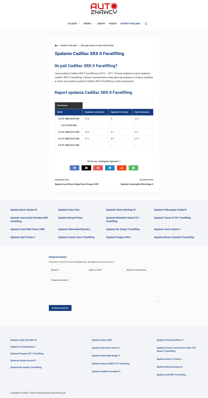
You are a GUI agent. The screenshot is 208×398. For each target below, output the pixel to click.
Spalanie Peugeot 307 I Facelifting (27, 353)
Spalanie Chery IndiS (102, 340)
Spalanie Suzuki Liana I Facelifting (76, 237)
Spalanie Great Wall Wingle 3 (106, 355)
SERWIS (89, 23)
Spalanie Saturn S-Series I (169, 359)
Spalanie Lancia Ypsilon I (167, 229)
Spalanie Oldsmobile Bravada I (74, 229)
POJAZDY (74, 23)
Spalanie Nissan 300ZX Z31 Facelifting (111, 363)
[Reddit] (121, 167)
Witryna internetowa (136, 270)
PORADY (113, 23)
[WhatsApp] (133, 167)
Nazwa (55, 270)
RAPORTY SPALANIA (130, 23)
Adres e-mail (96, 270)
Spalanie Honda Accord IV (23, 360)
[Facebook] (74, 167)
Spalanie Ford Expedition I (23, 346)
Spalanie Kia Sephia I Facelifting (26, 367)
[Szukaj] (146, 24)
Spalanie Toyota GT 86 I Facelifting (172, 217)
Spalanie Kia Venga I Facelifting (123, 229)
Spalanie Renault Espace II (169, 367)
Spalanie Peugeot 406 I (118, 237)
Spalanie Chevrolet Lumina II (106, 347)
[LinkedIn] (110, 167)
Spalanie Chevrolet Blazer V (170, 340)
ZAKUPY (101, 23)
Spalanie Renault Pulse (70, 217)
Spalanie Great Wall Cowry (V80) (27, 229)
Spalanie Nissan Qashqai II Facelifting (174, 237)
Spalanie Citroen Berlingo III (121, 209)
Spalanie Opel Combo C (22, 237)
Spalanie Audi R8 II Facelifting (171, 374)
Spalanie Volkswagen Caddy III (170, 209)
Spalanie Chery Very (68, 209)
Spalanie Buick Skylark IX (23, 209)
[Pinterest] (98, 167)
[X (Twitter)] (86, 167)
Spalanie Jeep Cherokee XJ (23, 340)
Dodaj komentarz (60, 280)
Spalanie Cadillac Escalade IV (106, 371)
